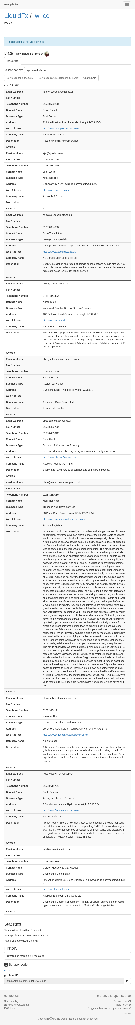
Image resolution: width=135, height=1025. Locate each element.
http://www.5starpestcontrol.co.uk (61, 128)
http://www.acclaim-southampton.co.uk (64, 519)
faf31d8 (127, 1013)
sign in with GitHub (37, 70)
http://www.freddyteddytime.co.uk (61, 810)
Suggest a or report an (108, 1008)
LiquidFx (16, 15)
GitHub (11, 1008)
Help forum (122, 1004)
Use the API (90, 77)
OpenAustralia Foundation (75, 1018)
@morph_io (13, 1001)
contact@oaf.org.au (18, 1004)
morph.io (11, 4)
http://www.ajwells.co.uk (56, 190)
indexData (12, 61)
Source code (121, 1001)
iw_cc (41, 15)
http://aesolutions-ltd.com (56, 889)
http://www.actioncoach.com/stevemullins (65, 734)
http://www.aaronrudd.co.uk (58, 320)
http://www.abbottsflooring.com (59, 457)
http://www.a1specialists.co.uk (59, 251)
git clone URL (12, 975)
